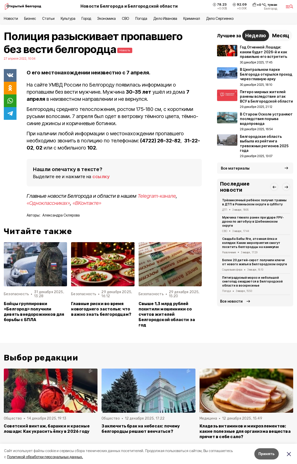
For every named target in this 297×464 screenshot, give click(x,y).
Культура (68, 18)
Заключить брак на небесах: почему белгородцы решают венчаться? (141, 429)
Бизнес (30, 18)
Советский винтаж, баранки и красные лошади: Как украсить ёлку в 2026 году (47, 429)
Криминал (191, 18)
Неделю (255, 35)
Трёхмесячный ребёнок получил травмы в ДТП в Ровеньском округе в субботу (254, 202)
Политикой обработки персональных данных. (45, 457)
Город (86, 18)
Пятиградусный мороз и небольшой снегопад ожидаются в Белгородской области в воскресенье (252, 282)
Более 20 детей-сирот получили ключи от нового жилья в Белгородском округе (254, 262)
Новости (11, 18)
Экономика (106, 18)
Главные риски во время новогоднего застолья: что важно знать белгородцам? (101, 309)
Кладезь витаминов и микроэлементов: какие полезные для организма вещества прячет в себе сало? (245, 431)
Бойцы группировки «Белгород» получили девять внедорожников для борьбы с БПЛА (34, 311)
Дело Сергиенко (220, 18)
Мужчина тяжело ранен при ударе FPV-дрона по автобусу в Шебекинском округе (253, 221)
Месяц (280, 35)
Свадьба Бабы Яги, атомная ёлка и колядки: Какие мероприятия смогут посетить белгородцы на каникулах (251, 243)
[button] (274, 187)
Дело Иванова (165, 18)
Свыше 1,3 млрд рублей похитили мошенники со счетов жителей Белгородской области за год (167, 314)
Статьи (48, 18)
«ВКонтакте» (87, 203)
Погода (141, 18)
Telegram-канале (157, 196)
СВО (125, 18)
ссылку (101, 176)
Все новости (231, 301)
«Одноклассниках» (48, 203)
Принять (266, 454)
